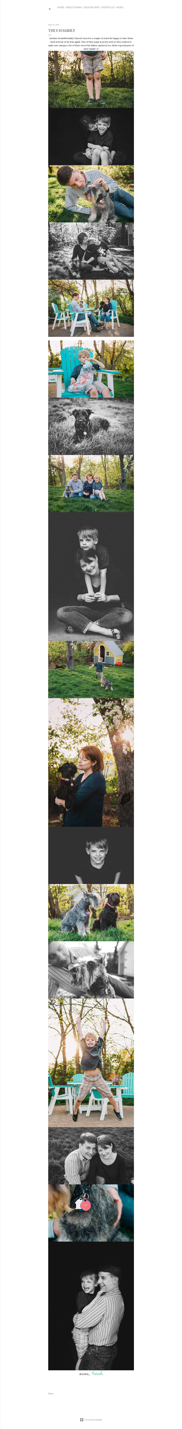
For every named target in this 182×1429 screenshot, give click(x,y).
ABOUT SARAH (74, 7)
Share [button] (50, 1393)
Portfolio (108, 7)
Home (60, 7)
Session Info (92, 7)
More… (120, 7)
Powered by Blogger (91, 1420)
